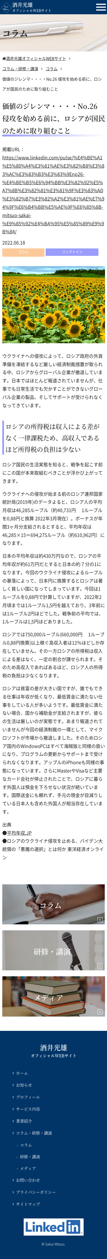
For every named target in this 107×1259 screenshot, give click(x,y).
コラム (26, 1145)
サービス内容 (28, 1109)
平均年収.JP (19, 832)
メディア (28, 1168)
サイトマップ (28, 1204)
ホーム (22, 1073)
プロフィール (28, 1097)
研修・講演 (30, 1156)
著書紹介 (24, 1121)
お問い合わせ (28, 1180)
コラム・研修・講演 (34, 1133)
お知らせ (24, 1085)
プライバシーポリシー (36, 1192)
